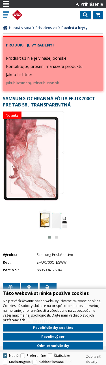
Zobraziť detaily (93, 359)
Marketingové (20, 362)
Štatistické (62, 355)
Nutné (14, 355)
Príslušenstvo (46, 27)
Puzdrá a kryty (74, 27)
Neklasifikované (51, 362)
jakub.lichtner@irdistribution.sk (32, 82)
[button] (49, 237)
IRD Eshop (29, 15)
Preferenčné (36, 355)
